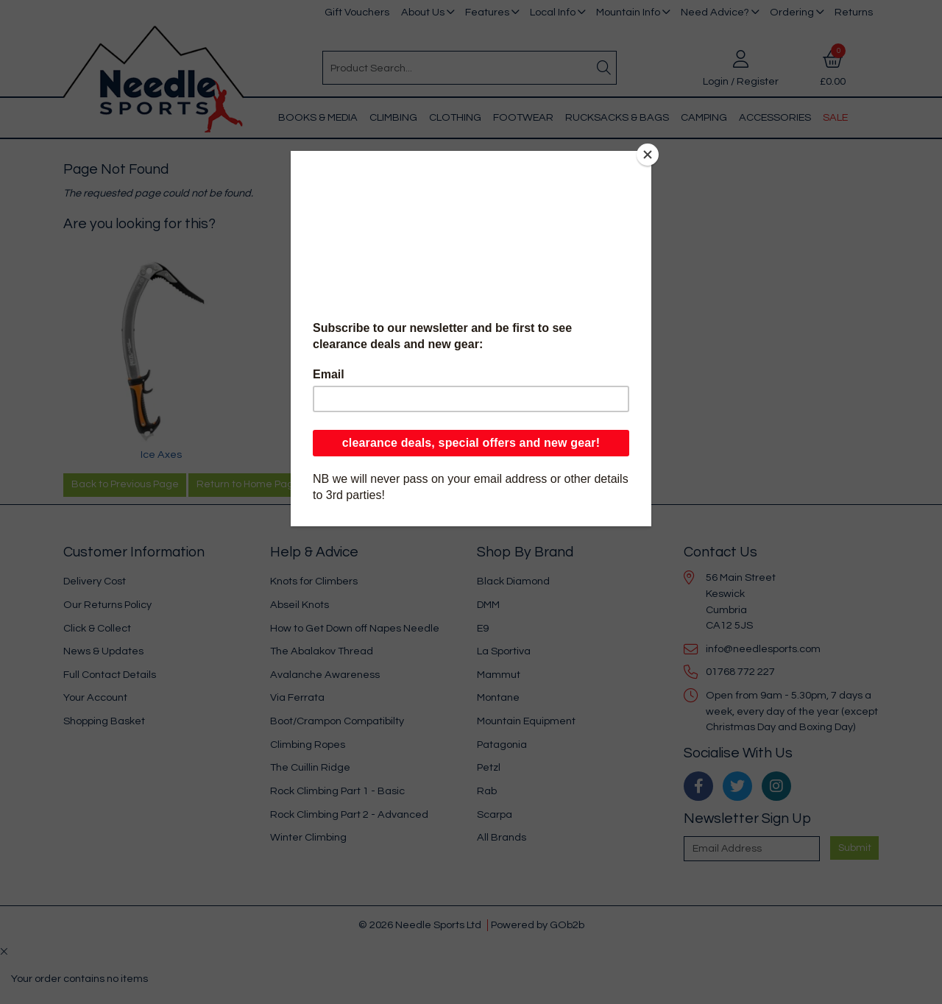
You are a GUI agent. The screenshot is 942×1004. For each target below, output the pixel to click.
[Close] (648, 155)
